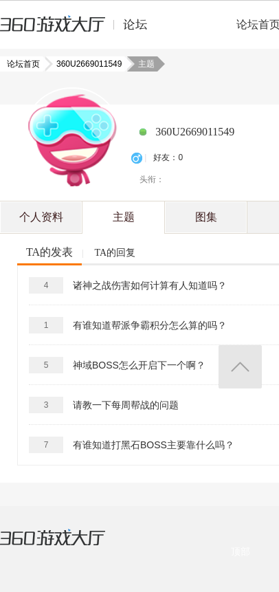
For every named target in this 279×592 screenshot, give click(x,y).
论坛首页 (25, 64)
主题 (124, 217)
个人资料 (41, 217)
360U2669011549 (84, 64)
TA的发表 (49, 252)
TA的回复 (114, 253)
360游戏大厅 (66, 546)
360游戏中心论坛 (79, 30)
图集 (206, 217)
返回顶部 (240, 366)
